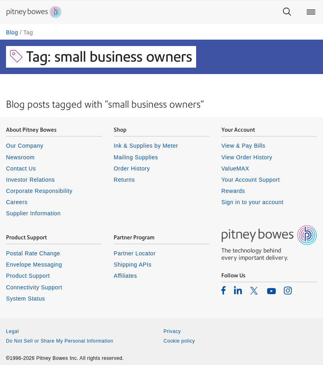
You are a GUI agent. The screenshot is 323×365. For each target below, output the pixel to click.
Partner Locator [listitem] (135, 253)
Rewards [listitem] (233, 191)
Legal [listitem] (12, 331)
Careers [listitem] (17, 202)
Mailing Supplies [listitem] (136, 157)
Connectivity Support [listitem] (34, 287)
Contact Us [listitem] (21, 168)
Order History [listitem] (132, 168)
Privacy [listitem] (172, 331)
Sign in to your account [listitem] (252, 202)
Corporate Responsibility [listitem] (39, 191)
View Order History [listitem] (246, 157)
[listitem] (223, 290)
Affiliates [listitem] (125, 276)
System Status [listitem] (25, 298)
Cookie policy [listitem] (179, 341)
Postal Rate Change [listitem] (33, 253)
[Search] (287, 12)
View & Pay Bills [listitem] (243, 145)
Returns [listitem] (124, 179)
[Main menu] (311, 12)
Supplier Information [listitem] (33, 213)
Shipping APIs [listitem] (132, 264)
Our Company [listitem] (24, 145)
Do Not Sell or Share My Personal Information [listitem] (59, 341)
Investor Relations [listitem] (30, 179)
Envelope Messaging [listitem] (34, 264)
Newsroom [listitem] (20, 157)
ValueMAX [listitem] (235, 168)
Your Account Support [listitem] (250, 179)
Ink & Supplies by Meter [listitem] (146, 145)
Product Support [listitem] (28, 276)
